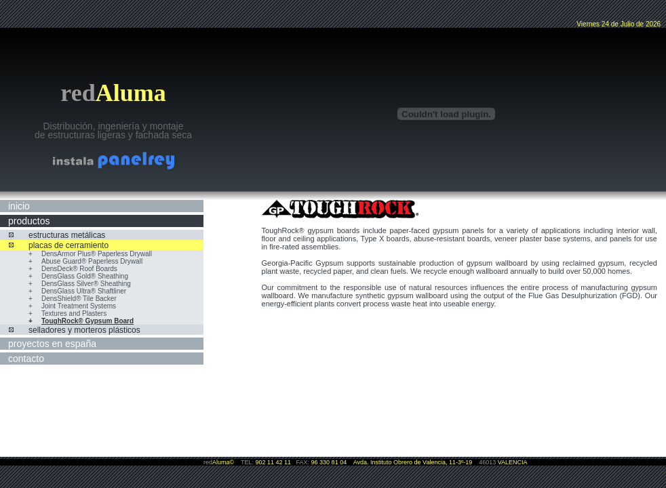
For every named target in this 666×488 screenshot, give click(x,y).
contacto (26, 358)
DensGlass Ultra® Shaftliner (83, 291)
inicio (19, 206)
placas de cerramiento (68, 245)
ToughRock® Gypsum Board (87, 321)
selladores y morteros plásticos (84, 330)
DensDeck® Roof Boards (79, 268)
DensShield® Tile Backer (79, 298)
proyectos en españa (52, 343)
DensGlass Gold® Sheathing (84, 276)
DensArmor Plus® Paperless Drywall (96, 254)
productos (29, 221)
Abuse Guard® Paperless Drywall (91, 261)
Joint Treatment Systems (78, 306)
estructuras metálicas (66, 235)
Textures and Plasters (73, 313)
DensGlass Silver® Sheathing (86, 283)
